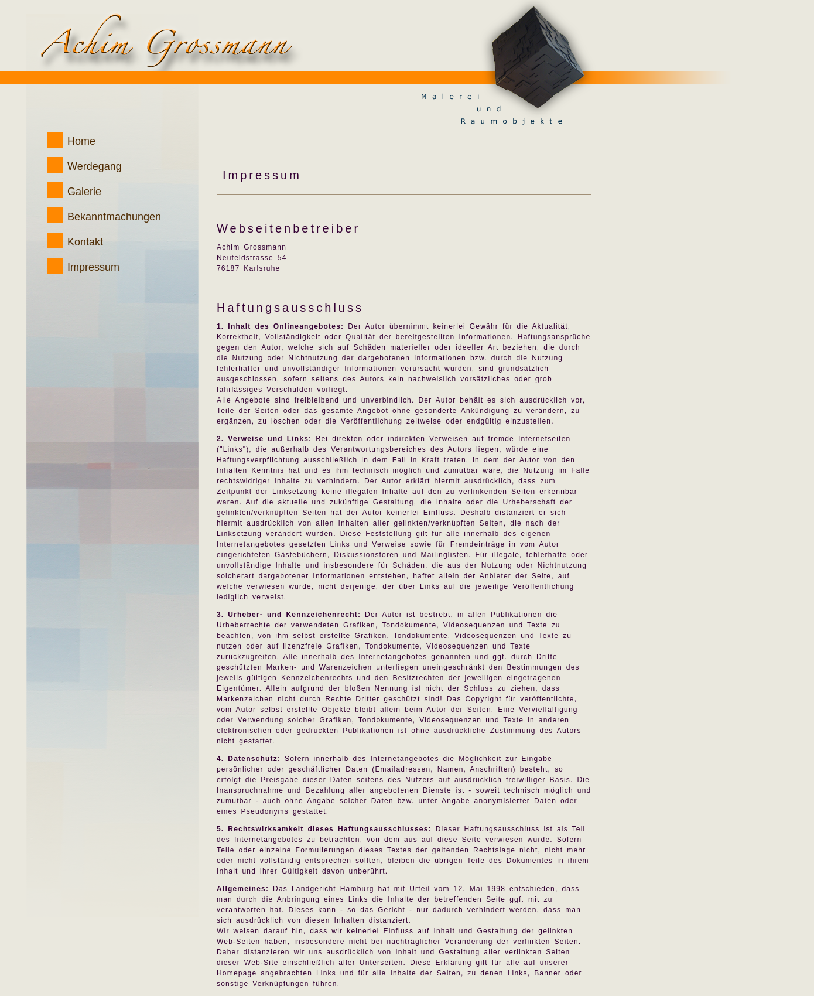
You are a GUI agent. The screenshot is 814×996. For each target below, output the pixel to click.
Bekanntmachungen (114, 217)
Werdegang (94, 166)
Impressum (93, 267)
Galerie (84, 191)
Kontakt (85, 242)
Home (81, 141)
